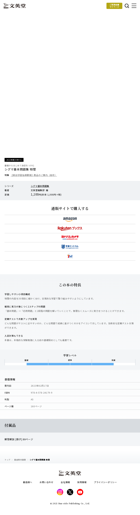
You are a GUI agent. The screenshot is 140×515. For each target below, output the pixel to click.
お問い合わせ (46, 482)
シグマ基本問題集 (40, 185)
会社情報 (65, 482)
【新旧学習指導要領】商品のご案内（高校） (34, 175)
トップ (7, 459)
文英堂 (15, 5)
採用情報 (82, 482)
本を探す (127, 6)
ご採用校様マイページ (114, 5)
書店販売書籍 (20, 459)
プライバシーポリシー (105, 482)
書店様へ (27, 482)
